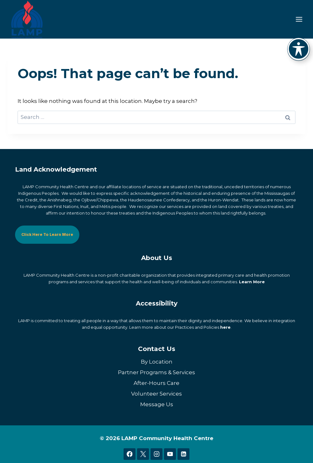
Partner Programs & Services (156, 372)
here (225, 327)
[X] (143, 454)
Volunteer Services (156, 394)
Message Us (156, 404)
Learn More (252, 281)
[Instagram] (156, 454)
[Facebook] (129, 454)
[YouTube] (170, 454)
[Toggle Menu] (299, 19)
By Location (156, 362)
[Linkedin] (183, 454)
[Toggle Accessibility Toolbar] (299, 49)
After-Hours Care (156, 383)
